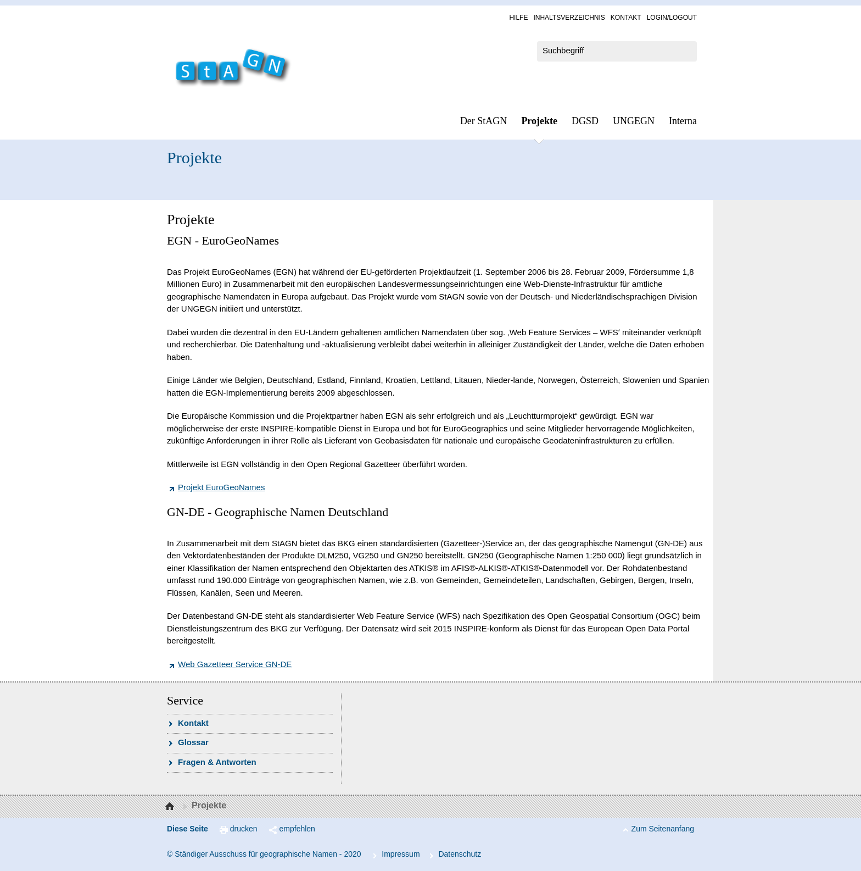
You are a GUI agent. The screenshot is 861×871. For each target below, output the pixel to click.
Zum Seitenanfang (662, 828)
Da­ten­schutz (459, 854)
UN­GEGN (634, 120)
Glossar (193, 742)
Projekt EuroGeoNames (221, 487)
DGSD (585, 120)
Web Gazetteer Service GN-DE (235, 664)
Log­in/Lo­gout (672, 17)
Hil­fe (518, 17)
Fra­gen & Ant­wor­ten (217, 762)
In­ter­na (683, 120)
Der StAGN (483, 120)
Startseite (171, 807)
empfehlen (297, 828)
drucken (244, 828)
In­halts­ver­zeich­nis (569, 17)
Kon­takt (626, 17)
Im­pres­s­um (401, 854)
